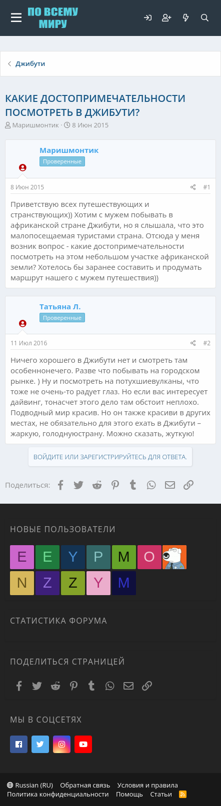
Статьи (161, 794)
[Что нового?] (185, 17)
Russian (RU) (30, 785)
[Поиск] (204, 17)
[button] (16, 18)
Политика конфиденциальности (57, 794)
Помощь (129, 794)
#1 (206, 187)
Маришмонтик (35, 124)
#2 (206, 343)
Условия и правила (148, 785)
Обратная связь (85, 785)
